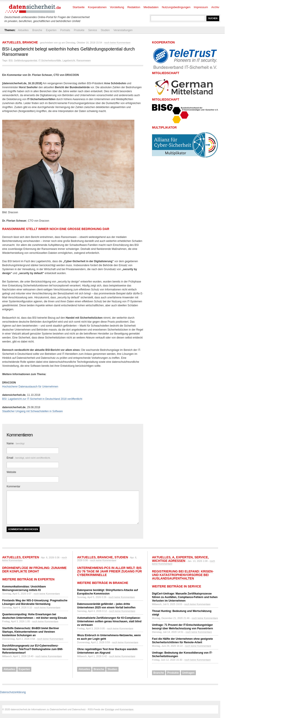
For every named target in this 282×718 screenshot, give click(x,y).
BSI (11, 60)
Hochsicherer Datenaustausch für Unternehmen (30, 386)
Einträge (109, 709)
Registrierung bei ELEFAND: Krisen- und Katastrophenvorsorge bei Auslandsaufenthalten (182, 575)
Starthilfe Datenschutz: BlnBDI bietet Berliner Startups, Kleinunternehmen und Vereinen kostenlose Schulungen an (30, 632)
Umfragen (188, 672)
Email (29, 457)
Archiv (215, 7)
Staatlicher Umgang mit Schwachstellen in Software (32, 411)
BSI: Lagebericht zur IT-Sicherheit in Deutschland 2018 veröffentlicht (42, 398)
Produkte (79, 30)
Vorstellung (117, 7)
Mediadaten (151, 7)
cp (59, 42)
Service (92, 30)
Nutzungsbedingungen (176, 7)
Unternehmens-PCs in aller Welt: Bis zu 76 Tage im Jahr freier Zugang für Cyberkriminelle (109, 571)
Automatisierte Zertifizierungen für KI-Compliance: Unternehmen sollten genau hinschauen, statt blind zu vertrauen (109, 621)
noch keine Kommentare (117, 42)
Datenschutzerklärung (13, 692)
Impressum (201, 7)
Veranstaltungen (123, 30)
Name (15, 443)
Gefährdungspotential (25, 60)
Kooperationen (97, 7)
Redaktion (133, 7)
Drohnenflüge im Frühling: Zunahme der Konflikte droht (34, 569)
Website (11, 472)
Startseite (78, 7)
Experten (51, 30)
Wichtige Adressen (168, 561)
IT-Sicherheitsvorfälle (50, 60)
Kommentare (127, 709)
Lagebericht (68, 60)
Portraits (65, 30)
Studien (105, 30)
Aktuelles (23, 30)
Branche (37, 30)
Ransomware (83, 60)
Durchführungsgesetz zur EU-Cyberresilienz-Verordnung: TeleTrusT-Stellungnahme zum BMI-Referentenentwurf (32, 649)
